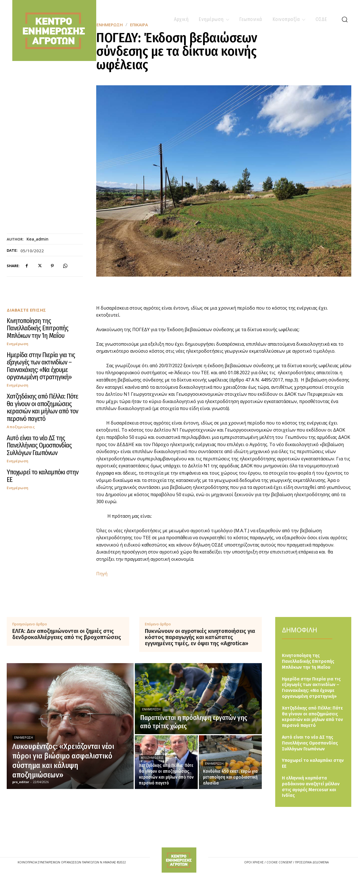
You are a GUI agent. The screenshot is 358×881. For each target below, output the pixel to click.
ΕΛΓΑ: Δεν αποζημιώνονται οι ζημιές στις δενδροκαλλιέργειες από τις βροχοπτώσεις (66, 634)
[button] (344, 19)
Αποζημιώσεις (21, 427)
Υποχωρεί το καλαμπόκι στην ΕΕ (42, 475)
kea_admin (37, 238)
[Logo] (179, 860)
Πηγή (101, 574)
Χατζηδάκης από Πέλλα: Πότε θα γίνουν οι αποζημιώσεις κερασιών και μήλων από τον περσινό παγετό (42, 407)
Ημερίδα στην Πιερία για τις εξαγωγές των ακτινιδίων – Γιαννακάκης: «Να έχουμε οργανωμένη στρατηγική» (41, 366)
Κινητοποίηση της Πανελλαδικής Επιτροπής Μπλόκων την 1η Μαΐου (37, 328)
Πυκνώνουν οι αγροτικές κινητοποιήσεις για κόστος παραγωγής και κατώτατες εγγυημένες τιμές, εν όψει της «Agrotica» (200, 637)
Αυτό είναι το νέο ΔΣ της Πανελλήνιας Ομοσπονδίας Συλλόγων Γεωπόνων (39, 445)
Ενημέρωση (18, 344)
